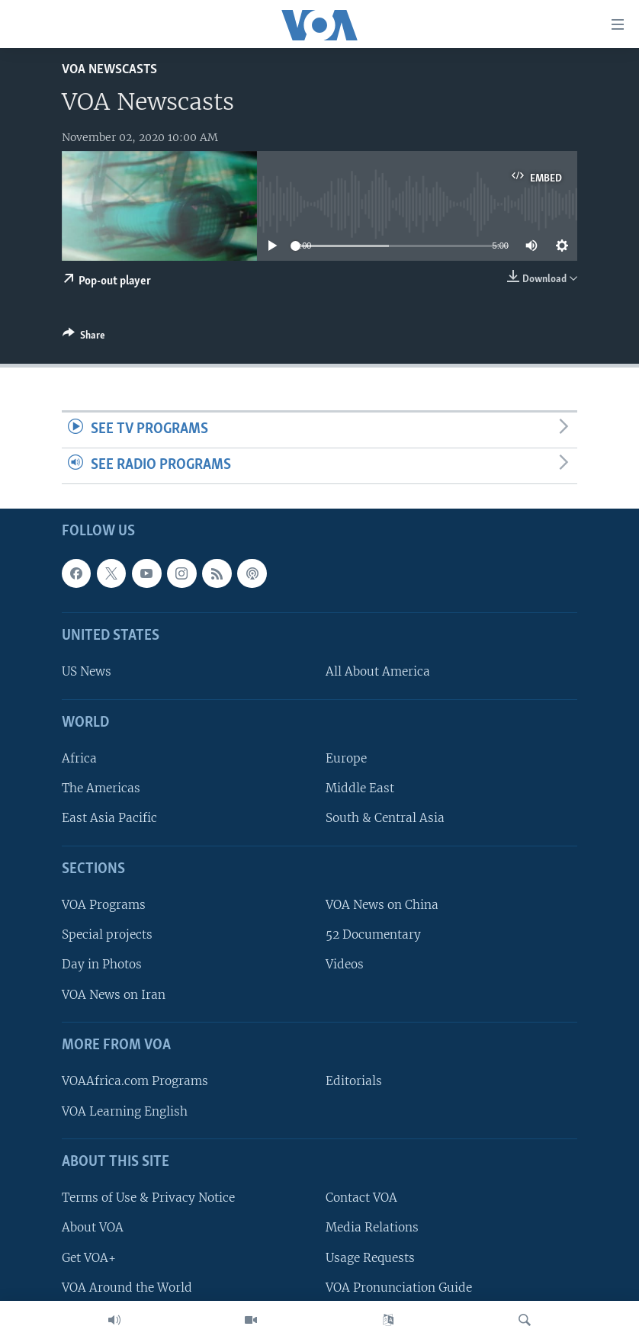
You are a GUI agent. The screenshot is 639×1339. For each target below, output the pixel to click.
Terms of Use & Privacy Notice (148, 1197)
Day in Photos (102, 964)
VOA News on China (382, 904)
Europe (346, 758)
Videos (345, 964)
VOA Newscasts (109, 69)
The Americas (101, 788)
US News (86, 671)
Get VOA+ (89, 1257)
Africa (79, 758)
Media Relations (372, 1227)
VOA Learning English (125, 1110)
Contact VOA (361, 1197)
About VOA (93, 1227)
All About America (378, 671)
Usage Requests (370, 1257)
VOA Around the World (127, 1287)
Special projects (107, 934)
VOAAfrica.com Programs (135, 1081)
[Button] (84, 337)
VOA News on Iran (113, 994)
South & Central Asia (385, 818)
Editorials (354, 1081)
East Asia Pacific (109, 818)
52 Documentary (373, 934)
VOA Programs (104, 904)
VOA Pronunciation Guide (399, 1287)
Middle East (360, 788)
